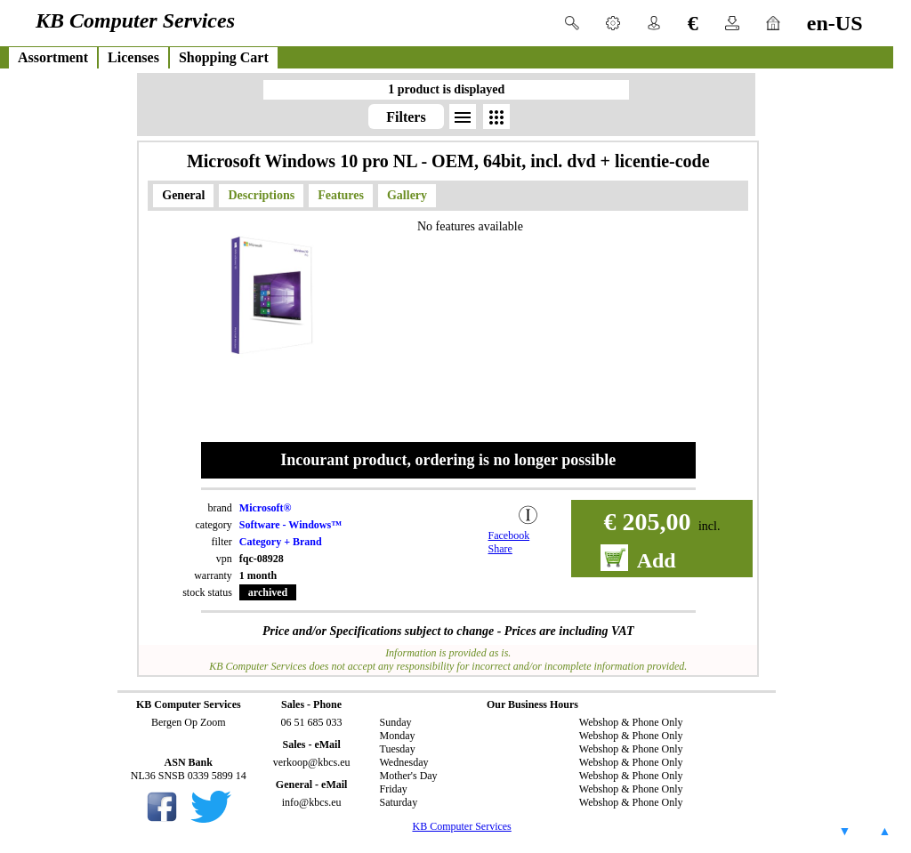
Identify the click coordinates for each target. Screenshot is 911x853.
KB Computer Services (461, 826)
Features (341, 195)
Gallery (407, 195)
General (183, 195)
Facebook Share (509, 542)
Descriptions (261, 195)
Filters (405, 117)
